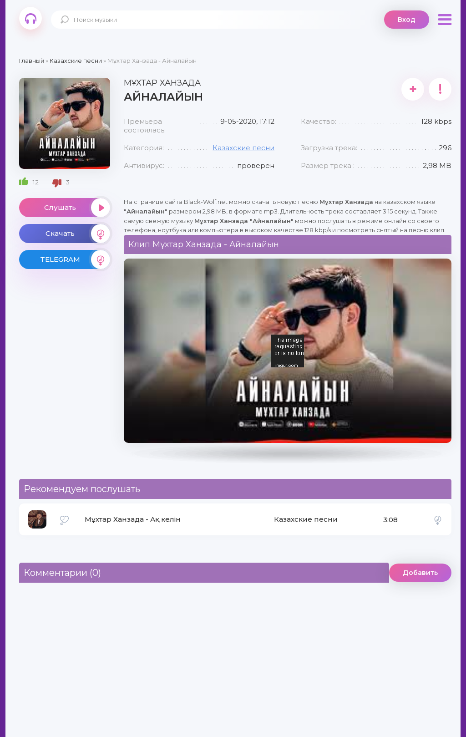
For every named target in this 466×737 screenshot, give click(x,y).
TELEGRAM (75, 259)
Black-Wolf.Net (30, 18)
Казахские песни (243, 147)
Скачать (78, 233)
